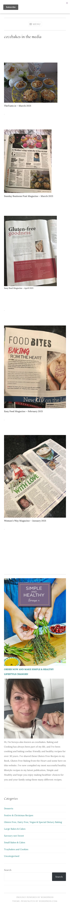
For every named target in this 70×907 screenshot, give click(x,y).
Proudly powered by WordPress (35, 897)
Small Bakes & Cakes (14, 842)
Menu (37, 24)
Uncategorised (11, 856)
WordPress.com (48, 901)
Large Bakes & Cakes (14, 828)
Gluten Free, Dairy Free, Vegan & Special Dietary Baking (33, 822)
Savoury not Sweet (14, 835)
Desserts (8, 808)
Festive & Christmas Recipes (18, 815)
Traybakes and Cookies (16, 849)
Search (7, 870)
